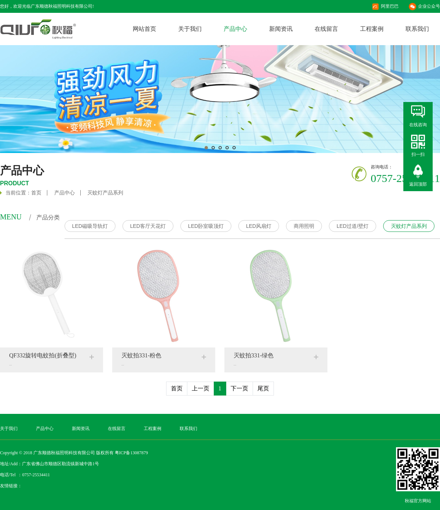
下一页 (239, 388)
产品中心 (235, 29)
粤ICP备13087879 (131, 452)
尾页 (263, 388)
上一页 (200, 388)
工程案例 (372, 29)
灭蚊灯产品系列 (105, 193)
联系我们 (417, 29)
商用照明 (304, 226)
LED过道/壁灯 (352, 226)
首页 (36, 193)
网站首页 (144, 29)
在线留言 (326, 29)
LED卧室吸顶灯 (206, 226)
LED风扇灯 (258, 226)
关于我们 (190, 29)
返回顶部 (418, 184)
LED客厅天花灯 (148, 226)
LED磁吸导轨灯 (90, 226)
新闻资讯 (281, 29)
